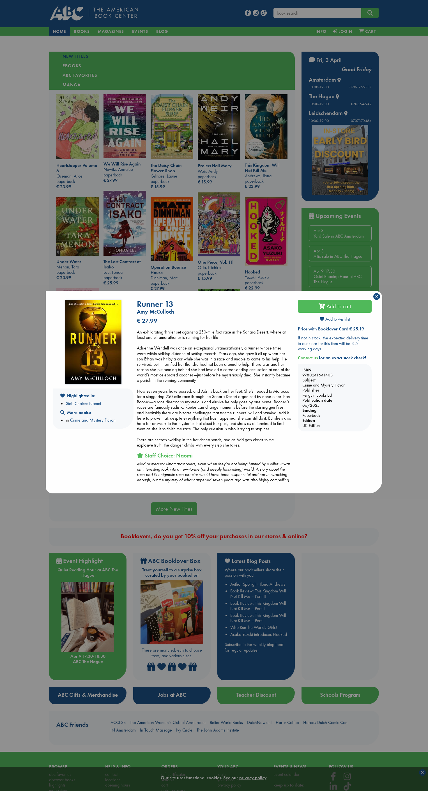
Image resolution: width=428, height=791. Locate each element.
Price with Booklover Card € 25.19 (331, 329)
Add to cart (335, 306)
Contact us (308, 358)
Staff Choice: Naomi (83, 403)
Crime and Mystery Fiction (93, 420)
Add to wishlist (335, 319)
